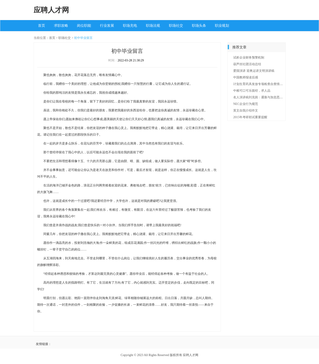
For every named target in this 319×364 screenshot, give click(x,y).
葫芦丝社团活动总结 (247, 64)
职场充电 (130, 25)
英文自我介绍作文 (245, 110)
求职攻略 (61, 25)
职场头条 (199, 25)
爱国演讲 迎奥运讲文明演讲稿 (253, 70)
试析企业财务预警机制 (248, 57)
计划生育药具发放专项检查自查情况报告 (261, 84)
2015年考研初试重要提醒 (250, 117)
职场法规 (153, 25)
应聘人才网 (51, 10)
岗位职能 (84, 25)
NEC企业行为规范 (245, 104)
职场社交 (176, 25)
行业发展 (107, 25)
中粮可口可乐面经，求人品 (251, 90)
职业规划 (222, 25)
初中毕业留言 (83, 38)
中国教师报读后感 (245, 77)
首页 (41, 25)
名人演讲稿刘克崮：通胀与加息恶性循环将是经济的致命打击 (275, 97)
